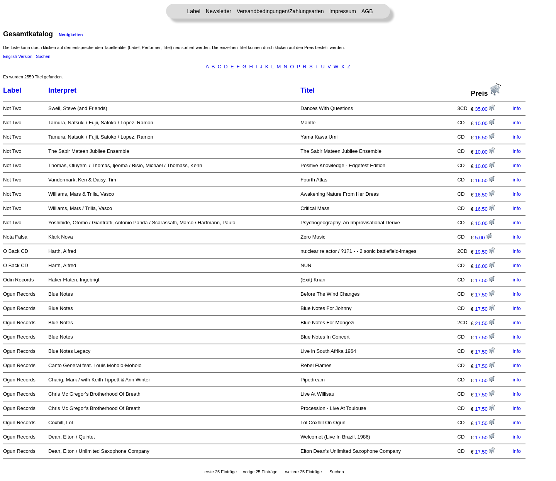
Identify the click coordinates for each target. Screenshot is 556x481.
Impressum (342, 11)
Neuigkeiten (71, 34)
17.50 (485, 280)
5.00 (483, 237)
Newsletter (218, 11)
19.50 (485, 252)
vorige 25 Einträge (260, 471)
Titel (307, 90)
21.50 (485, 323)
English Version (17, 56)
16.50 (485, 138)
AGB (367, 11)
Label (193, 11)
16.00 (485, 266)
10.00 (485, 123)
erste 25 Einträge (220, 471)
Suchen (43, 56)
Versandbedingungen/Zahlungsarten (280, 11)
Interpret (62, 90)
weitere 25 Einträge (303, 471)
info (517, 108)
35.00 (485, 109)
